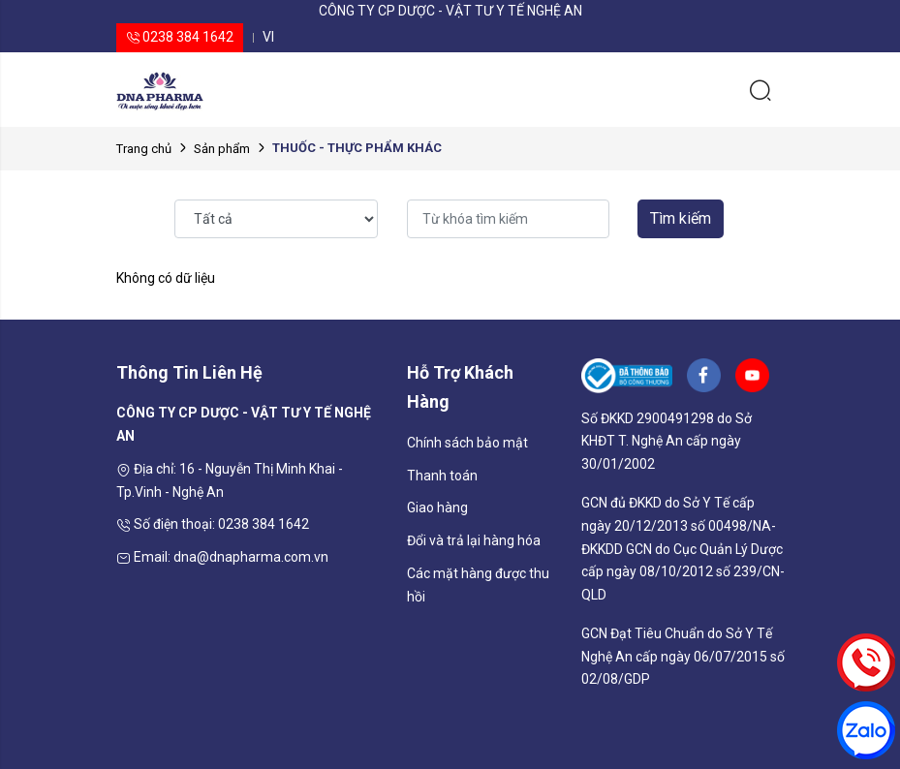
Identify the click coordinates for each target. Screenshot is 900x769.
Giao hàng (437, 507)
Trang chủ (143, 148)
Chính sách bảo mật (467, 442)
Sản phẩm (222, 148)
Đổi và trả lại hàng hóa (474, 540)
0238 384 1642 (179, 37)
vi (268, 37)
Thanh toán (442, 475)
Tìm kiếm (680, 218)
